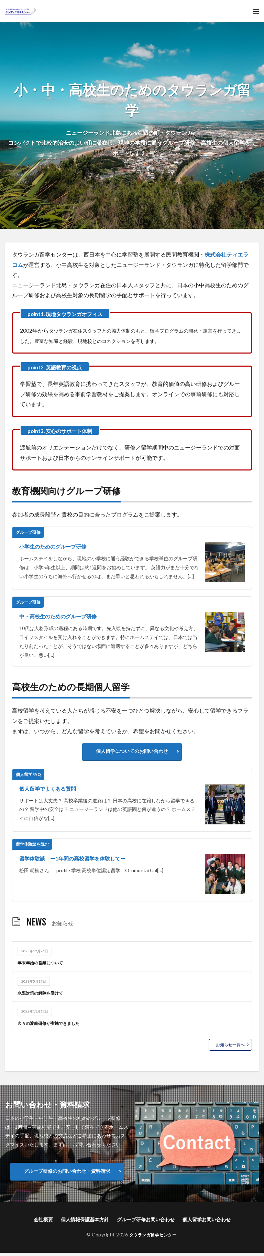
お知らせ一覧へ (230, 1047)
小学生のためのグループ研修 (55, 546)
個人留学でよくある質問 (49, 791)
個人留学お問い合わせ (207, 1223)
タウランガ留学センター (152, 1238)
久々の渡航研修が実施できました (54, 1026)
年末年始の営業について (44, 966)
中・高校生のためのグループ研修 (60, 616)
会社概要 (43, 1223)
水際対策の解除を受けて (44, 996)
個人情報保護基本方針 (85, 1223)
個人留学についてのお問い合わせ (132, 753)
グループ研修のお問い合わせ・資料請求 (67, 1174)
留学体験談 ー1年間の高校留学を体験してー (75, 861)
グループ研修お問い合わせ (146, 1223)
